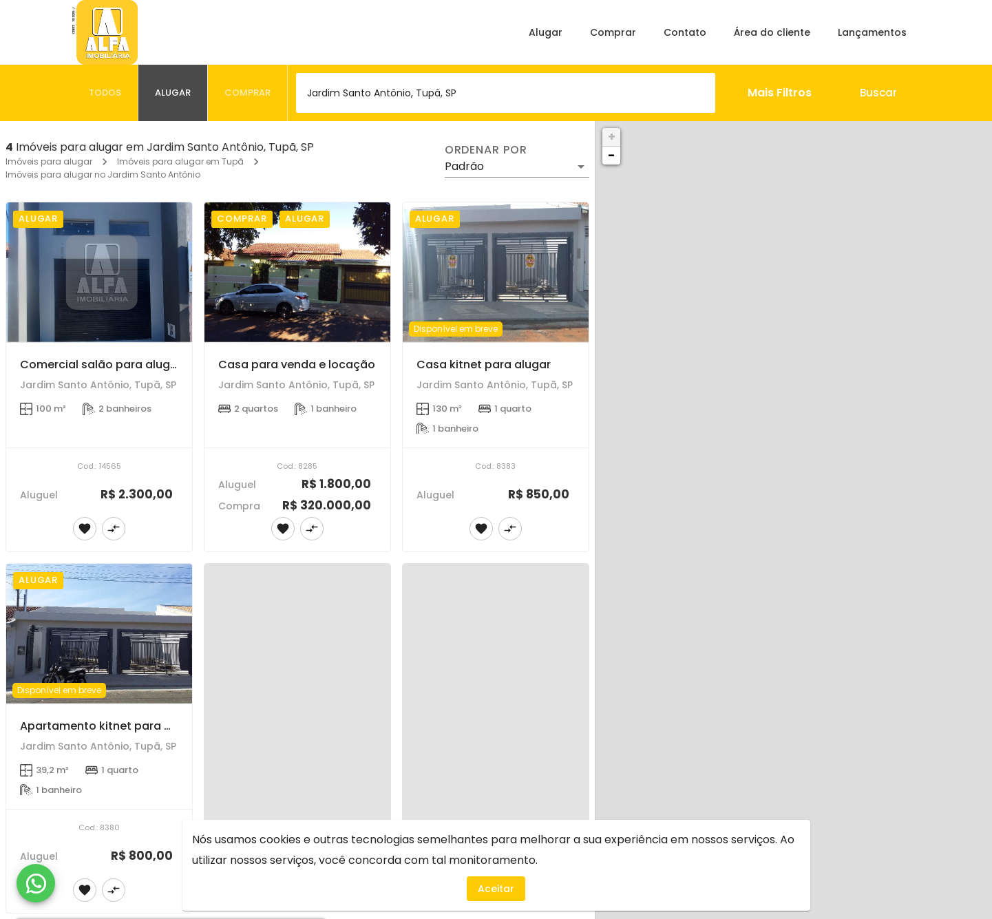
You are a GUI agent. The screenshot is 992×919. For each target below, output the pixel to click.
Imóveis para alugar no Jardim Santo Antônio (103, 174)
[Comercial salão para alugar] (99, 272)
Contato (685, 32)
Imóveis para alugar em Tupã (180, 161)
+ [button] (611, 136)
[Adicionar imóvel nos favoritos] (84, 528)
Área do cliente (772, 32)
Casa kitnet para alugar (483, 364)
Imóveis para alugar (49, 161)
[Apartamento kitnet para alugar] (99, 634)
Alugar (545, 32)
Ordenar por (486, 150)
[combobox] (505, 93)
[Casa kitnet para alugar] (496, 272)
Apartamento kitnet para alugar (110, 726)
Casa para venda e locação (296, 364)
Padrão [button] (464, 166)
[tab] (105, 93)
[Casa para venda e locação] (297, 272)
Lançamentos (872, 32)
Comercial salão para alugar (101, 364)
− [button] (611, 155)
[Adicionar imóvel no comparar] (113, 528)
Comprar (613, 32)
